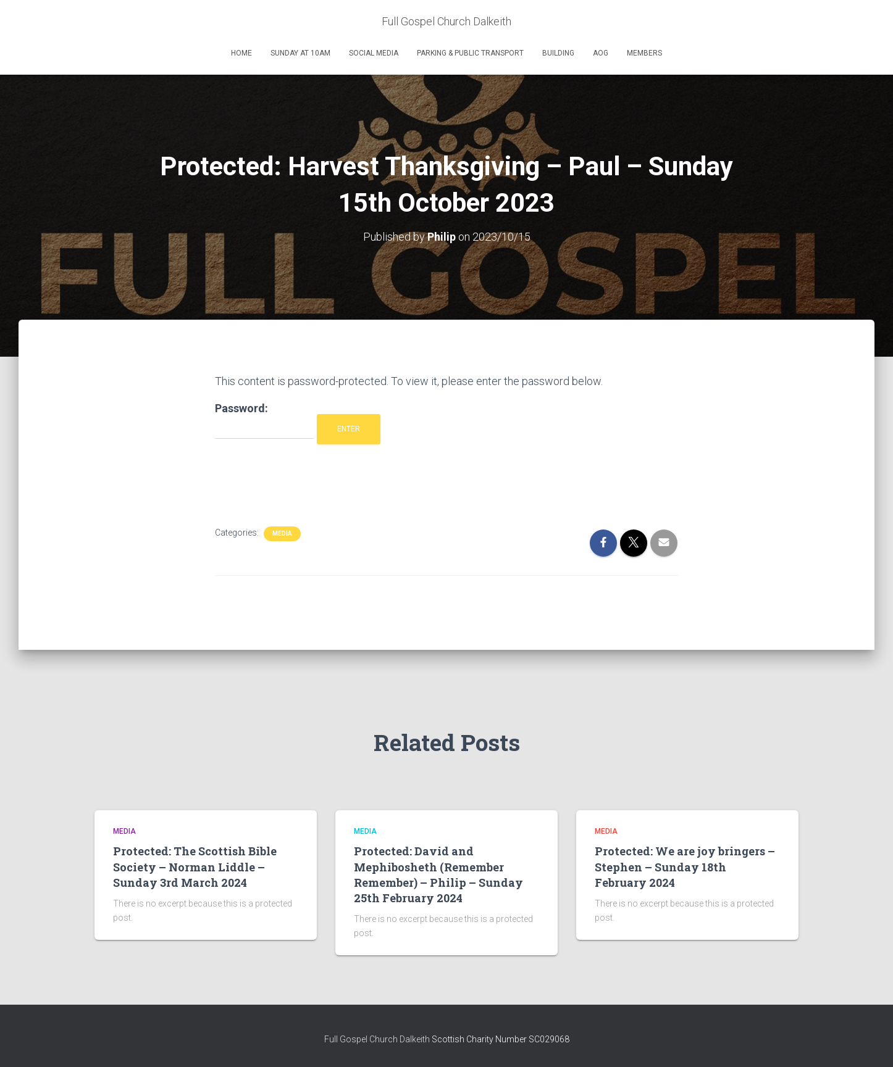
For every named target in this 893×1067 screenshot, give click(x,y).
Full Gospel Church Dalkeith (378, 1039)
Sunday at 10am (300, 53)
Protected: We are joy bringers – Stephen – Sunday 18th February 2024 (685, 866)
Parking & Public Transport (470, 53)
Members (644, 53)
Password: (264, 420)
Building (558, 53)
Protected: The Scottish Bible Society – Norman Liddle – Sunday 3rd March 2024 (195, 866)
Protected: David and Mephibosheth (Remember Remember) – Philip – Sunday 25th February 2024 (438, 874)
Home (241, 53)
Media (282, 533)
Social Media (373, 53)
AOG (600, 53)
